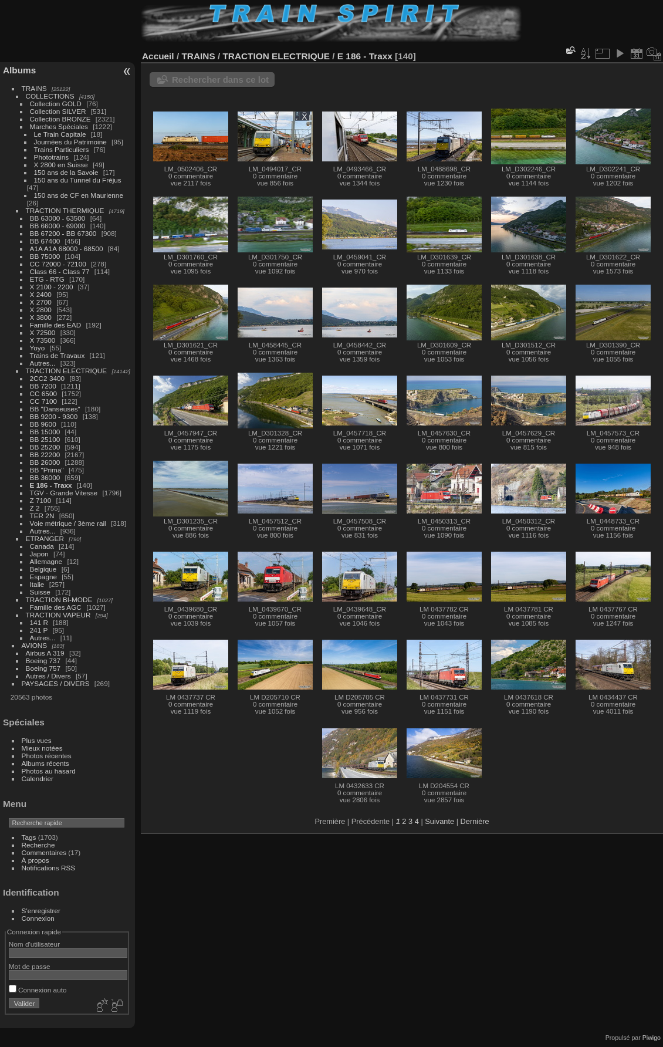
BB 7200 (43, 386)
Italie (37, 584)
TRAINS (34, 88)
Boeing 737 (43, 660)
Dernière (475, 821)
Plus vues (37, 740)
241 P (39, 630)
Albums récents (45, 763)
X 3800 (41, 317)
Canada (42, 546)
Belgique (43, 569)
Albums (19, 70)
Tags (29, 837)
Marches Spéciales (59, 126)
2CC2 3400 (47, 378)
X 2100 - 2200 (51, 287)
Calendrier (37, 778)
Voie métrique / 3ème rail (68, 523)
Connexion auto (38, 990)
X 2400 (41, 294)
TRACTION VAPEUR (58, 615)
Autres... (43, 363)
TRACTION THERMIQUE (65, 210)
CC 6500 (43, 393)
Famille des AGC (56, 607)
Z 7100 (41, 500)
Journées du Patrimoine (70, 142)
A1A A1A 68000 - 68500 (66, 248)
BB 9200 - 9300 (54, 416)
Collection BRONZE (60, 119)
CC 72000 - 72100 (58, 264)
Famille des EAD (56, 325)
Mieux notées (42, 748)
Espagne (43, 576)
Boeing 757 (43, 668)
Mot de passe (29, 966)
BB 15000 (45, 431)
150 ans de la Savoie (66, 172)
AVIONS (35, 645)
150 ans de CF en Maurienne (78, 195)
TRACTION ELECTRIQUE (66, 370)
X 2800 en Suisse (61, 164)
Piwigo (651, 1037)
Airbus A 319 (45, 653)
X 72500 (43, 332)
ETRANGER (45, 538)
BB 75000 (45, 256)
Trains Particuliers (61, 149)
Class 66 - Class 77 (60, 271)
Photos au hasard (49, 771)
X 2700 (41, 302)
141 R (39, 622)
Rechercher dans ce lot (220, 80)
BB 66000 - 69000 (58, 225)
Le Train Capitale (60, 134)
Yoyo (37, 348)
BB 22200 (45, 454)
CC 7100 (43, 401)
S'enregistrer (41, 910)
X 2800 (41, 309)
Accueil (158, 56)
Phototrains (51, 157)
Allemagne (46, 561)
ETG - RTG (47, 279)
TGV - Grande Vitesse (64, 493)
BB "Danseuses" (55, 409)
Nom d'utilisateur (34, 944)
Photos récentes (47, 755)
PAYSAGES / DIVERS (56, 683)
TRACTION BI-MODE (59, 599)
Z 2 (35, 508)
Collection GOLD (56, 103)
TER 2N (42, 515)
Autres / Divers (48, 676)
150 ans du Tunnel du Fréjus (77, 180)
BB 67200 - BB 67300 (63, 233)
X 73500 (43, 340)
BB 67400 (45, 241)
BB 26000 (45, 462)
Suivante (439, 821)
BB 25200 (45, 447)
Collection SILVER (58, 111)
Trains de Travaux (57, 355)
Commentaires (44, 852)
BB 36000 (45, 477)
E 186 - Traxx (51, 485)
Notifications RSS (49, 868)
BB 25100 (45, 439)
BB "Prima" (47, 470)
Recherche (38, 845)
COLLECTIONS (50, 96)
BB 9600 (43, 424)
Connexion (38, 918)
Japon (39, 554)
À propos (35, 860)
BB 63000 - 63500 (58, 218)
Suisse (40, 592)
